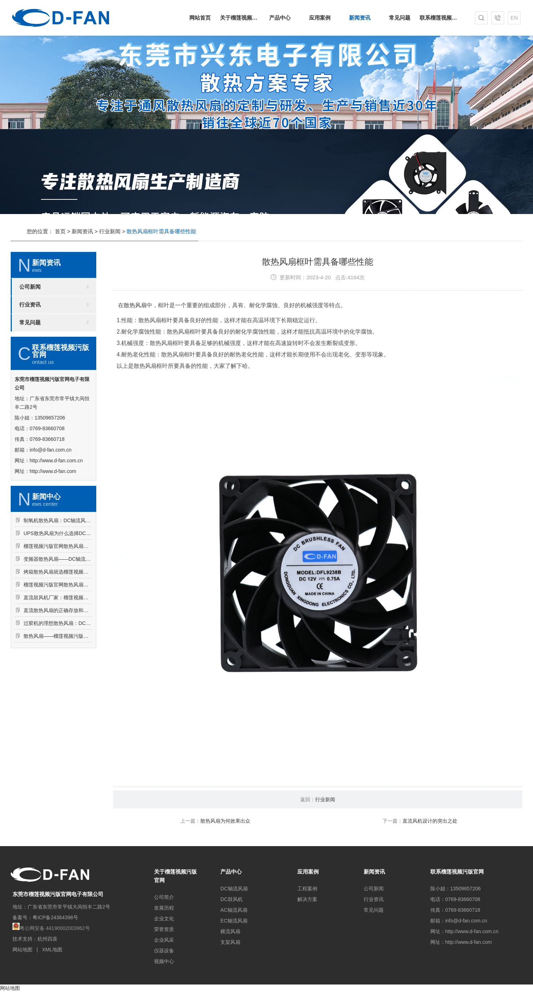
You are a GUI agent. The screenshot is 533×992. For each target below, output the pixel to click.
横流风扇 (230, 931)
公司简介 (164, 897)
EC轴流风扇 (233, 921)
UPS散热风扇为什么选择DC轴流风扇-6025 (58, 565)
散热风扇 (135, 337)
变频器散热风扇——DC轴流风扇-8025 (58, 591)
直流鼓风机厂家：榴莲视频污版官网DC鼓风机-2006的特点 (58, 629)
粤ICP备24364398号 (55, 917)
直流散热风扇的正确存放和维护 (58, 642)
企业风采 (164, 940)
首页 (60, 231)
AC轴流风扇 (233, 910)
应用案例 (319, 18)
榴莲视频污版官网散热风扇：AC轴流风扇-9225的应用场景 (58, 617)
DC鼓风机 (231, 899)
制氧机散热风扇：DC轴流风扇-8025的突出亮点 (58, 552)
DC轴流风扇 (233, 888)
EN (514, 18)
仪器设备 (164, 950)
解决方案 (307, 899)
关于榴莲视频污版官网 (240, 18)
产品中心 (280, 18)
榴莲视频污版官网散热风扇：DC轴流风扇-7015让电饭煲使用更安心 (58, 578)
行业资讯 (30, 337)
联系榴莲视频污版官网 (440, 18)
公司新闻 (30, 319)
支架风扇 (230, 942)
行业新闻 (110, 231)
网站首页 (200, 18)
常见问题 (399, 18)
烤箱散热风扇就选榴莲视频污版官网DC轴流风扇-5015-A (58, 604)
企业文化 (164, 918)
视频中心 (164, 961)
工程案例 (307, 888)
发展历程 (164, 908)
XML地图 (52, 949)
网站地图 (22, 949)
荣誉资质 (164, 929)
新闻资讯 (359, 18)
